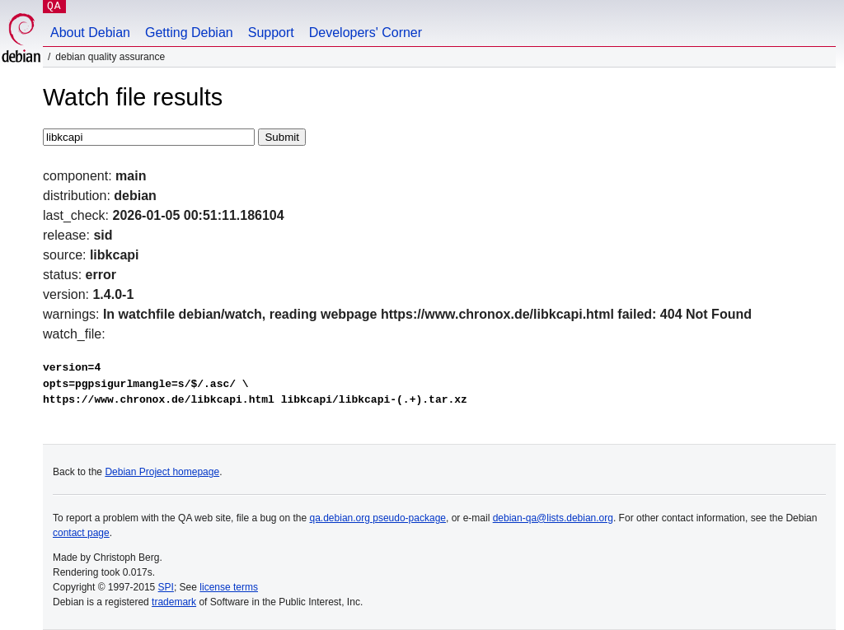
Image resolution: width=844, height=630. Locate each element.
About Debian (90, 33)
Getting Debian (189, 33)
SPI (166, 587)
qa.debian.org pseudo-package (378, 518)
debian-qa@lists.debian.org (553, 518)
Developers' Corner (365, 33)
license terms (228, 587)
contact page (81, 533)
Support (271, 33)
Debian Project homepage (162, 472)
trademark (174, 602)
